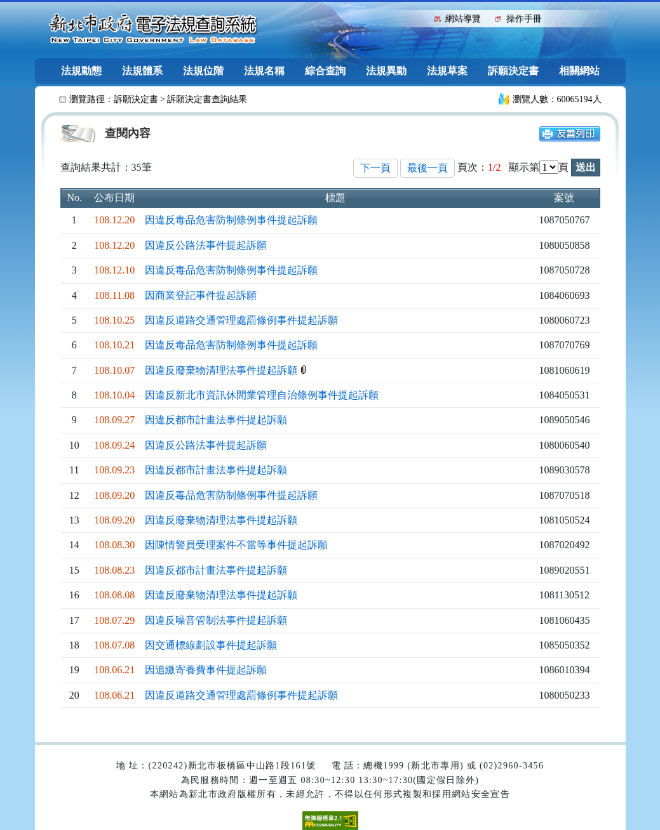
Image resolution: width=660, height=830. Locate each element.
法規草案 (447, 70)
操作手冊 (524, 18)
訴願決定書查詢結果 (207, 99)
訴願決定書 (513, 70)
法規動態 (81, 70)
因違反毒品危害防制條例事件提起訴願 (231, 219)
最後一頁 (427, 167)
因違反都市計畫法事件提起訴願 (216, 419)
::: (421, 17)
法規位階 (203, 70)
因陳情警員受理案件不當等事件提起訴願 (236, 544)
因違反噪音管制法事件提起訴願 (216, 620)
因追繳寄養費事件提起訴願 (206, 669)
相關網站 (579, 70)
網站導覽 (463, 18)
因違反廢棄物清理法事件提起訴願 (222, 370)
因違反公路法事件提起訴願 (206, 245)
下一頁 (375, 167)
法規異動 (386, 70)
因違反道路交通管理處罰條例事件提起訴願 (241, 320)
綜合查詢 (325, 70)
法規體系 (142, 70)
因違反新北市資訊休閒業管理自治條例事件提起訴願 (262, 395)
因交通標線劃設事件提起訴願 (211, 645)
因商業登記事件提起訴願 (201, 295)
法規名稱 (264, 70)
